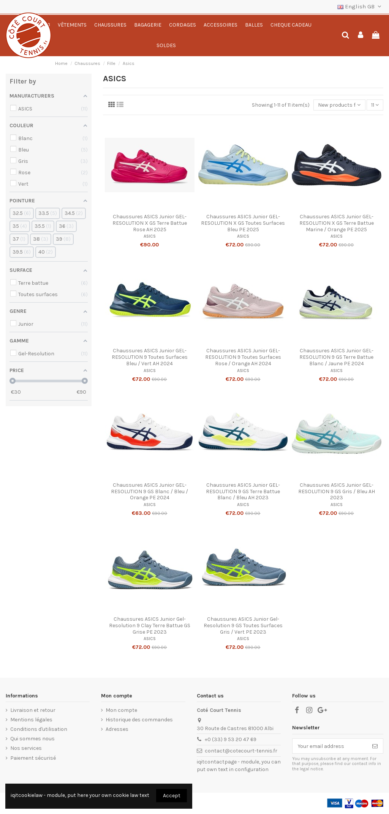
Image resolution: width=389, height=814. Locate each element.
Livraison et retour (32, 710)
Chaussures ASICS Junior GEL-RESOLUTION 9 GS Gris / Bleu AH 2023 (336, 491)
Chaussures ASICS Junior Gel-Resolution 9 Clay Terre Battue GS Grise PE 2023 (149, 625)
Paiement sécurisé (33, 758)
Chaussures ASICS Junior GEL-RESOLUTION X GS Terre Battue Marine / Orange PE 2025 (336, 223)
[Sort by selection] (339, 104)
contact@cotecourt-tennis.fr (241, 751)
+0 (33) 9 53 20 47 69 (230, 739)
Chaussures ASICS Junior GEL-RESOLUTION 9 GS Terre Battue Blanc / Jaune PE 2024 (336, 357)
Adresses (117, 729)
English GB (360, 6)
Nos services (26, 748)
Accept (171, 795)
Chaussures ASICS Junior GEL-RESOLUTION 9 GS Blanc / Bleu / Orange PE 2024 (149, 491)
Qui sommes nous (32, 738)
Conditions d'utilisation (38, 729)
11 (375, 105)
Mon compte (121, 710)
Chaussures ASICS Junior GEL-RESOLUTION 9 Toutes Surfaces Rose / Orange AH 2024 (243, 357)
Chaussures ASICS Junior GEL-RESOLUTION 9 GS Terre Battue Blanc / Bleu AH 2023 (243, 491)
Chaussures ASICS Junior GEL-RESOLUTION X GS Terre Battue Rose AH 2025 (149, 223)
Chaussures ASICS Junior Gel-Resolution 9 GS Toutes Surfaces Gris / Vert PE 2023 (243, 625)
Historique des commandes (139, 719)
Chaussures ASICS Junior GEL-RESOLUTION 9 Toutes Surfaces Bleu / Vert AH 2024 (150, 357)
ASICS (150, 236)
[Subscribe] (375, 746)
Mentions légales (31, 719)
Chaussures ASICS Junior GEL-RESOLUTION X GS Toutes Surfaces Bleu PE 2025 (243, 223)
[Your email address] (330, 746)
